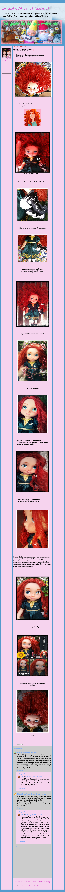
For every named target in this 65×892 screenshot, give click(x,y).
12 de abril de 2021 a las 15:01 (33, 776)
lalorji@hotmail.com (23, 794)
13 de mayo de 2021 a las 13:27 (38, 794)
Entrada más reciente (21, 881)
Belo (22, 776)
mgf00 (19, 752)
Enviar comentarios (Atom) (30, 886)
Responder (20, 770)
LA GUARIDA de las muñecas (25, 8)
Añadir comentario (20, 846)
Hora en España (7, 72)
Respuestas (22, 774)
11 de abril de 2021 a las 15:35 (29, 752)
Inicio (34, 881)
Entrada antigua (45, 881)
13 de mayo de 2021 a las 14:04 (34, 814)
